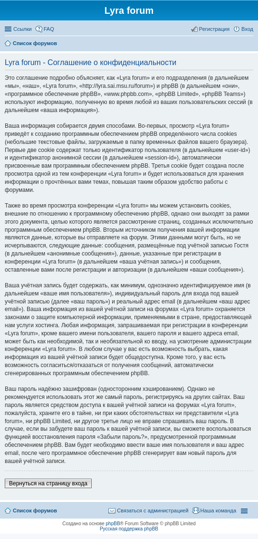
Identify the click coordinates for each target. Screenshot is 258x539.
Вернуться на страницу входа (48, 483)
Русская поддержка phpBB (129, 528)
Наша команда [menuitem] (218, 510)
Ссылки (22, 29)
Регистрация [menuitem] (214, 29)
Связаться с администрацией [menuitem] (152, 510)
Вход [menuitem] (247, 29)
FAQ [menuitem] (49, 29)
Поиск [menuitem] (250, 44)
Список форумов (35, 510)
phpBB (113, 523)
